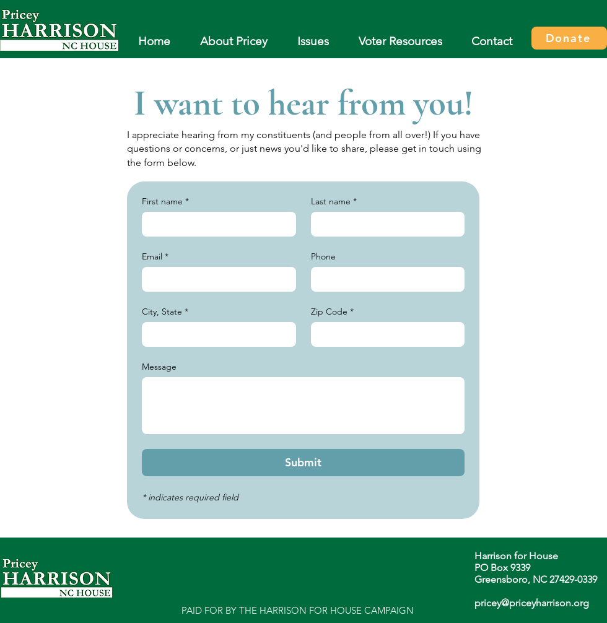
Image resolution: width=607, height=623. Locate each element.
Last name (334, 201)
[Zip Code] (384, 334)
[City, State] (215, 334)
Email (155, 256)
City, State (165, 312)
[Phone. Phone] (384, 279)
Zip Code (332, 312)
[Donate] (569, 38)
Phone (323, 256)
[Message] (303, 405)
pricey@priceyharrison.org (531, 603)
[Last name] (384, 224)
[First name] (215, 224)
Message (159, 367)
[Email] (215, 279)
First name (165, 201)
